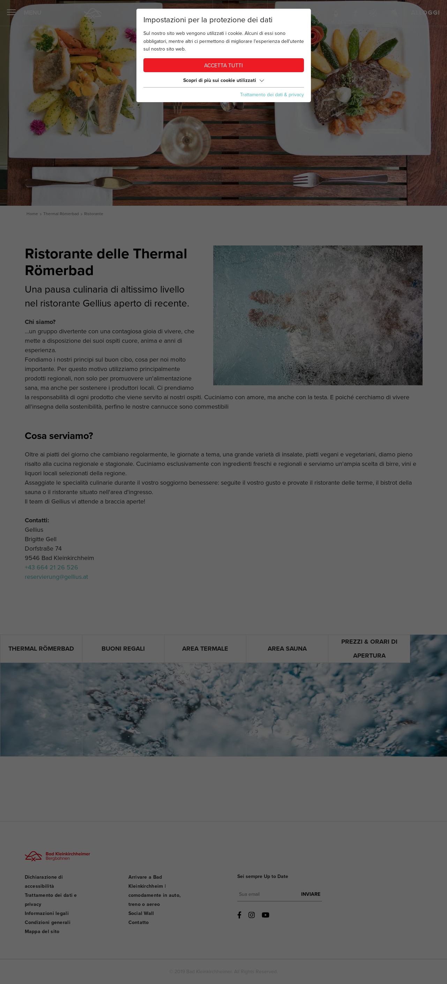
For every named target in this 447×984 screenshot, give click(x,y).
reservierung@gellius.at (56, 577)
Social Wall (141, 913)
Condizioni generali (47, 922)
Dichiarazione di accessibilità (44, 881)
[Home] (93, 13)
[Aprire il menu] (11, 13)
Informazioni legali (47, 913)
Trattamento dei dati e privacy (51, 899)
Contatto (138, 922)
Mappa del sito (42, 931)
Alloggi (425, 13)
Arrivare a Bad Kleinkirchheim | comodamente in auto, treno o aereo (154, 890)
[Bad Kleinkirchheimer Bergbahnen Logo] (55, 862)
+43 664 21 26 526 (51, 567)
